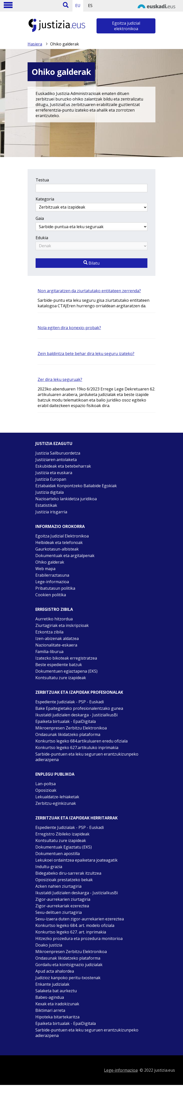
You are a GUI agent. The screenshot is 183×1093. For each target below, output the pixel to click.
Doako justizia (48, 945)
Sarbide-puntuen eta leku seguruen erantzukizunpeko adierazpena (86, 756)
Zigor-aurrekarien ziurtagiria (62, 899)
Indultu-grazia (48, 866)
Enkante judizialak (52, 984)
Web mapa (45, 568)
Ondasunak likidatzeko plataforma (67, 734)
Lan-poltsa (45, 783)
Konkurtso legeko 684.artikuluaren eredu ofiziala (81, 741)
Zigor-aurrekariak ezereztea (62, 906)
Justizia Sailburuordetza (57, 453)
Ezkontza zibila (49, 632)
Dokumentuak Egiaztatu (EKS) (63, 847)
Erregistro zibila (54, 609)
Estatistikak (46, 505)
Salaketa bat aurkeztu (56, 990)
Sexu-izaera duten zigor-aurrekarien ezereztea (79, 919)
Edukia (42, 237)
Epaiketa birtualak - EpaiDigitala (65, 721)
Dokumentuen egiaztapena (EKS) (66, 671)
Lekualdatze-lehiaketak (57, 797)
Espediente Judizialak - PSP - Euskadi (69, 702)
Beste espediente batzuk (58, 664)
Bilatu (91, 263)
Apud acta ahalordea (54, 971)
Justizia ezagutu (53, 443)
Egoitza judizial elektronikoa (126, 25)
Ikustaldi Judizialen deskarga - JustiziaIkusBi (76, 893)
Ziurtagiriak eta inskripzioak (62, 625)
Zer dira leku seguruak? (60, 379)
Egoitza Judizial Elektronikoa (62, 536)
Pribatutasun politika (55, 588)
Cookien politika (50, 595)
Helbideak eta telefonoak (59, 542)
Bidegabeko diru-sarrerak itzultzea (68, 873)
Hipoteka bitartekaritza (57, 1017)
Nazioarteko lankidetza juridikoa (66, 499)
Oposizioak (45, 790)
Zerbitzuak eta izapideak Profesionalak (79, 692)
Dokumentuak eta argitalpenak (65, 555)
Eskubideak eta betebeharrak (63, 466)
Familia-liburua (49, 651)
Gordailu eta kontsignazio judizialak (69, 964)
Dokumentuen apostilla (57, 853)
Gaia (40, 218)
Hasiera (35, 44)
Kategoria (45, 199)
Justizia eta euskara (53, 472)
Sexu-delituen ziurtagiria (58, 912)
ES (90, 5)
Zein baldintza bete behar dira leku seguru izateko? (86, 353)
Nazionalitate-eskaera (56, 645)
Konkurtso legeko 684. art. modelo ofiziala (74, 925)
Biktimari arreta (50, 1010)
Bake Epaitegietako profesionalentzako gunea (79, 708)
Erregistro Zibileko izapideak (62, 834)
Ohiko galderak (49, 562)
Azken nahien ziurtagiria (58, 886)
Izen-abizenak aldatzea (57, 638)
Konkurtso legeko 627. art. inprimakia (70, 932)
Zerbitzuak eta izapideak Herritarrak (76, 818)
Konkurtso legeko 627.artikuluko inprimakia (76, 747)
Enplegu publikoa (54, 774)
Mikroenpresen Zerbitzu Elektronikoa (71, 728)
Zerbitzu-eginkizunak (55, 803)
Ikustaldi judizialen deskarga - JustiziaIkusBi (76, 715)
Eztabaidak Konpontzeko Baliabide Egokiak (76, 485)
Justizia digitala (49, 492)
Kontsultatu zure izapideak (60, 677)
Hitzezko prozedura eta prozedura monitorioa (79, 938)
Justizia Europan (50, 479)
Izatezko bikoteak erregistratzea (66, 658)
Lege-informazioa (52, 581)
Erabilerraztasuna (52, 575)
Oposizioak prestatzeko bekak (64, 879)
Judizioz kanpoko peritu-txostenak (68, 977)
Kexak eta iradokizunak (57, 1004)
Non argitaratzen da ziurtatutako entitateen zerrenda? (89, 290)
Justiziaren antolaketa (56, 459)
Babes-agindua (49, 997)
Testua (42, 180)
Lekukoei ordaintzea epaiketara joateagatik (76, 860)
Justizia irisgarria (51, 512)
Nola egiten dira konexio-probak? (69, 327)
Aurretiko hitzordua (54, 619)
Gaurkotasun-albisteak (57, 549)
